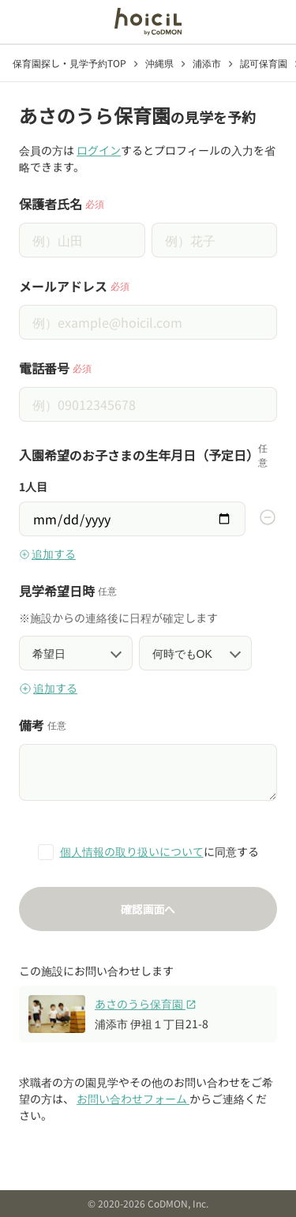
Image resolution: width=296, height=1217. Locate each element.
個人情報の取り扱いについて (132, 851)
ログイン (99, 150)
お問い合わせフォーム (133, 1098)
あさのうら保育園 (146, 1004)
